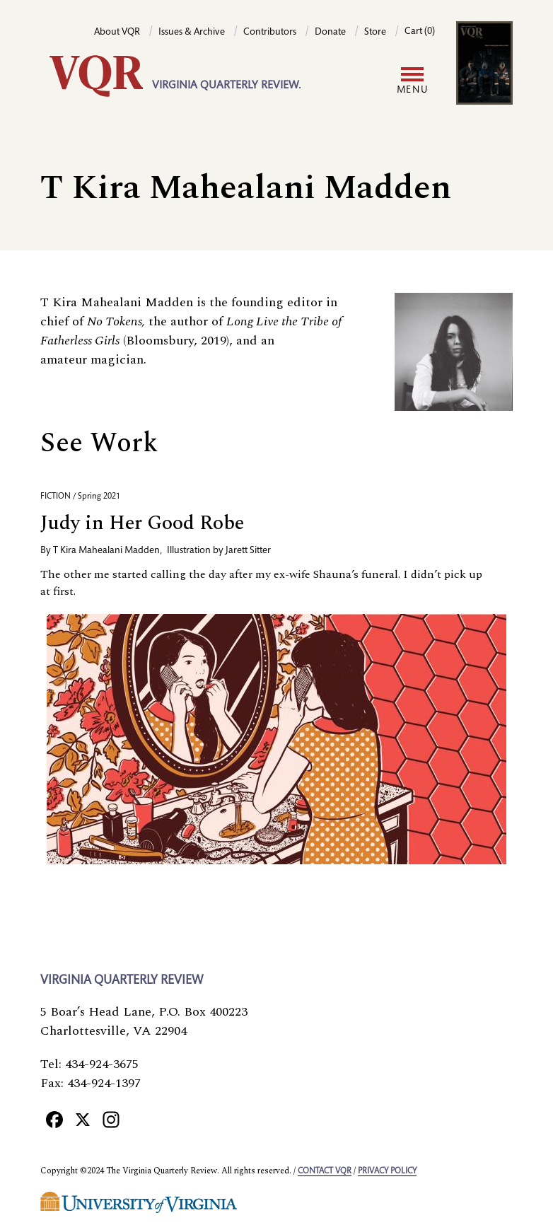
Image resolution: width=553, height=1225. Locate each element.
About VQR (117, 32)
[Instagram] (111, 1119)
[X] (83, 1119)
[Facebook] (54, 1119)
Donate (330, 32)
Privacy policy (387, 1171)
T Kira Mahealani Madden (106, 551)
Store (375, 32)
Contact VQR (324, 1171)
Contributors (269, 32)
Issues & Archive (191, 32)
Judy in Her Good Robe (142, 523)
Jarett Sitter (248, 551)
